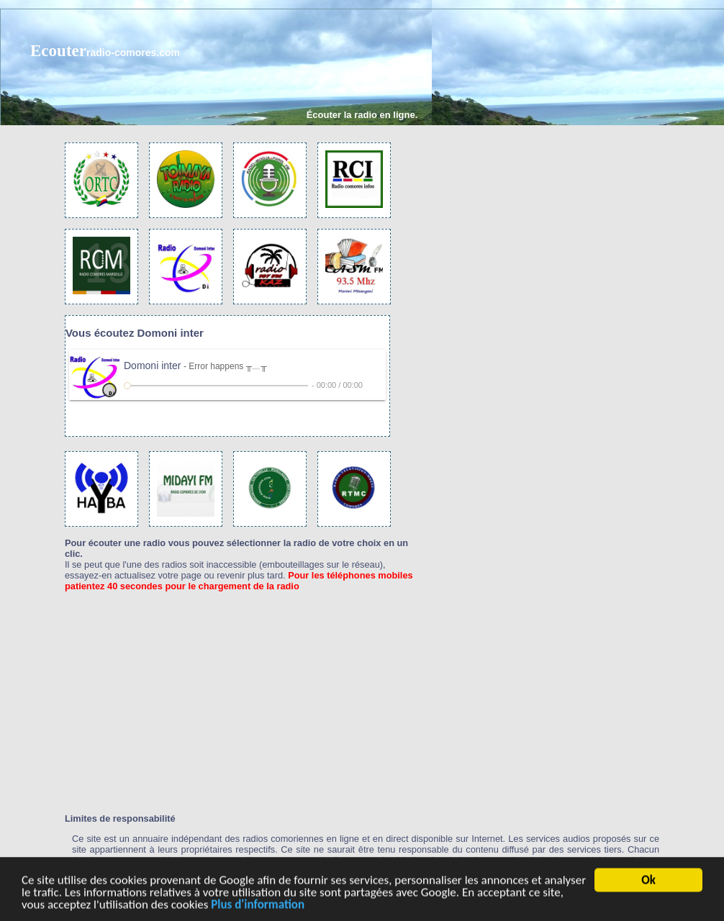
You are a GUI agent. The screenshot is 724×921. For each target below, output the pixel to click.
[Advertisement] (458, 121)
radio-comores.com (133, 52)
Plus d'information (257, 906)
